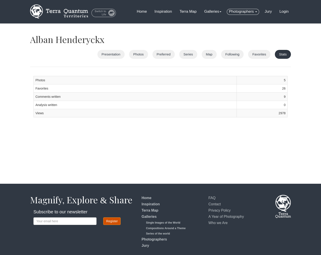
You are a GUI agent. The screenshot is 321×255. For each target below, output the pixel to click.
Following (232, 54)
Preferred (164, 54)
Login (284, 11)
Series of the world (158, 233)
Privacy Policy (219, 210)
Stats (283, 54)
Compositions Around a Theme (166, 228)
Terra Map (188, 11)
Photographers (243, 11)
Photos (138, 54)
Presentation (111, 54)
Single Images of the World (163, 222)
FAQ (212, 198)
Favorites (259, 54)
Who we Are (218, 223)
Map (209, 54)
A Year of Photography (226, 216)
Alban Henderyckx (67, 39)
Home (142, 11)
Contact (214, 204)
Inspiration (163, 11)
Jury (268, 11)
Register (112, 221)
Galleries (212, 11)
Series (188, 54)
